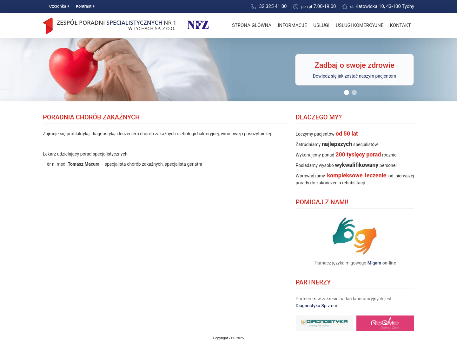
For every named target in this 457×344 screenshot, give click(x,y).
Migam (374, 262)
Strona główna (251, 25)
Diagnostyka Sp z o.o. (317, 305)
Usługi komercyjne (359, 25)
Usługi (321, 25)
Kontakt (400, 25)
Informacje (292, 25)
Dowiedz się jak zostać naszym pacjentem (354, 76)
